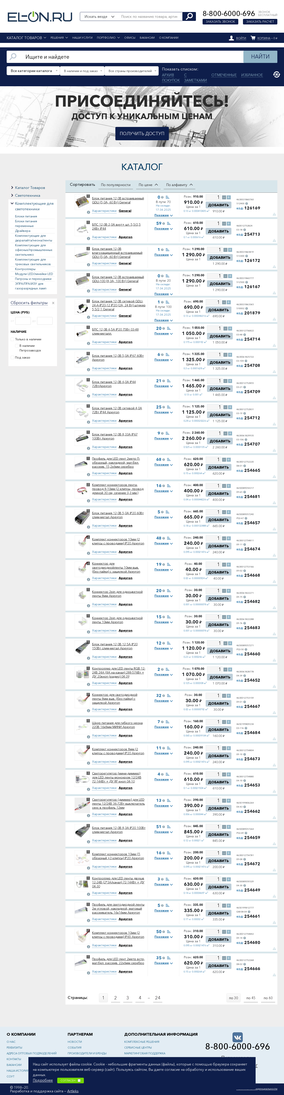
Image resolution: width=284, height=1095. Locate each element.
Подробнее (43, 1080)
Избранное (252, 75)
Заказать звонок (220, 22)
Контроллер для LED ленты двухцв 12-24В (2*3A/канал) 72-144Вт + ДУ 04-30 (118, 882)
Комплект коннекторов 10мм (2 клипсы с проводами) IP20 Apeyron (118, 541)
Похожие (161, 215)
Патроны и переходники (33, 279)
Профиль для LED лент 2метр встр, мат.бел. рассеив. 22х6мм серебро (118, 961)
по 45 (250, 998)
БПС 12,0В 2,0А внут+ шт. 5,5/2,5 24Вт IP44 (116, 227)
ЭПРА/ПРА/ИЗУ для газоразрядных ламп (30, 286)
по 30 (233, 998)
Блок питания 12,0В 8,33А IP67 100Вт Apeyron (115, 436)
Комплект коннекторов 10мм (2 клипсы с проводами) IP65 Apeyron (118, 935)
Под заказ (22, 357)
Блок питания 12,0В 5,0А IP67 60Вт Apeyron (118, 358)
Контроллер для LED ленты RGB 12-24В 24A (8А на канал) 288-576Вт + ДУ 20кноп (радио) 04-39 (118, 672)
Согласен (71, 1080)
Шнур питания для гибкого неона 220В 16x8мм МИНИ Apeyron (117, 725)
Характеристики (104, 211)
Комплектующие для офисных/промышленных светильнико (33, 250)
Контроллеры (25, 269)
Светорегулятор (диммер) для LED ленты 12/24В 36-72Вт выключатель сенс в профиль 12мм (118, 804)
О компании (168, 37)
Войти (241, 38)
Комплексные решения (141, 1041)
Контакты (14, 1059)
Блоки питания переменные (26, 223)
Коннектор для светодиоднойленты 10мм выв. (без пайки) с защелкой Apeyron (116, 568)
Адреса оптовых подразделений (32, 1053)
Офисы (129, 37)
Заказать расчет (260, 22)
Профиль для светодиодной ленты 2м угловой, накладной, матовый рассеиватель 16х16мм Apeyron (118, 908)
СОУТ (10, 1076)
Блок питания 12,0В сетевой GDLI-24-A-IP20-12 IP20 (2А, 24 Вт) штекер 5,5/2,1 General (119, 305)
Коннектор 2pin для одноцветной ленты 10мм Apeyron (117, 620)
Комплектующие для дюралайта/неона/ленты (33, 238)
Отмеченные (224, 75)
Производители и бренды (87, 1053)
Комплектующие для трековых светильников (33, 261)
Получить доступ (142, 133)
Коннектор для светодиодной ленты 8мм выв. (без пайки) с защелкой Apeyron (114, 699)
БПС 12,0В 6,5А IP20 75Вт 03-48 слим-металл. (115, 331)
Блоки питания (26, 216)
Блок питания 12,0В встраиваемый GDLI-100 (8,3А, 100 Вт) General (118, 279)
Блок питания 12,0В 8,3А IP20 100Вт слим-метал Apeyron (119, 830)
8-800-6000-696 (229, 13)
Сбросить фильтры (29, 303)
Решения (57, 37)
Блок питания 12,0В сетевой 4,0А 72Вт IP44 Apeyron (117, 410)
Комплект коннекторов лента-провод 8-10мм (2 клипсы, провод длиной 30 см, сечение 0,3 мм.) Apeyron (118, 489)
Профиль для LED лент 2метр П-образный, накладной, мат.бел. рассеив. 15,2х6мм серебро (116, 463)
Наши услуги (82, 37)
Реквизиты (14, 1047)
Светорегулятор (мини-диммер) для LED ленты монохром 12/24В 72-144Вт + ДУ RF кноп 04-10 (116, 777)
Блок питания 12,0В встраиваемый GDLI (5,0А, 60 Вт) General (118, 200)
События (74, 1047)
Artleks (73, 1091)
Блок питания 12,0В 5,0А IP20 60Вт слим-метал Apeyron (118, 515)
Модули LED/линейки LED (34, 274)
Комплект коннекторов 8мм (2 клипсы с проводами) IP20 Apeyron (118, 751)
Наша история (18, 1070)
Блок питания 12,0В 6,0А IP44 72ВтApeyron (114, 384)
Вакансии (147, 37)
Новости (75, 1041)
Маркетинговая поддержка (144, 1053)
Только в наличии (28, 339)
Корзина (264, 38)
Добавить (218, 205)
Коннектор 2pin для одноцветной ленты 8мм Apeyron (117, 594)
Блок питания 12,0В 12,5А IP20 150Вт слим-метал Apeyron (115, 646)
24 (157, 998)
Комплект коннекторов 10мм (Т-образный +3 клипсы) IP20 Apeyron (118, 856)
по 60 (268, 998)
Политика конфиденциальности (256, 1088)
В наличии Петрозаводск (30, 348)
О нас (11, 1041)
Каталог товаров (24, 38)
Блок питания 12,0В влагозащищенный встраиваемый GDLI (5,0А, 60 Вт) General (117, 253)
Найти (260, 56)
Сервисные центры (138, 1047)
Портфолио (106, 37)
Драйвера (22, 231)
